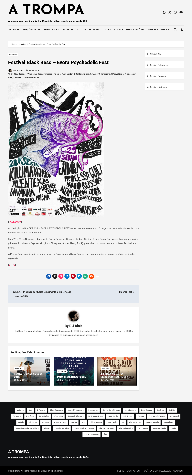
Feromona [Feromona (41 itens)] (17, 415)
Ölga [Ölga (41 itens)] (105, 433)
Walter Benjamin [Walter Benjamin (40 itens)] (159, 427)
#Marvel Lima (117, 74)
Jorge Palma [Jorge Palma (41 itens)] (44, 415)
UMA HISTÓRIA (135, 30)
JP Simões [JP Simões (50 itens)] (58, 415)
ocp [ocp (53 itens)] (83, 421)
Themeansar (57, 469)
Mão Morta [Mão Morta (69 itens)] (32, 421)
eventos (13, 54)
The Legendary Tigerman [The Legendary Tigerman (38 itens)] (84, 427)
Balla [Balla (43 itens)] (30, 409)
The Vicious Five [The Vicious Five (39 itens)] (126, 427)
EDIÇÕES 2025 (31, 30)
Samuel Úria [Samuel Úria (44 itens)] (168, 421)
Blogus (44, 469)
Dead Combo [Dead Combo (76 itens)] (146, 409)
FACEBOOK (15, 221)
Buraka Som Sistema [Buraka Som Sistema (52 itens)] (111, 409)
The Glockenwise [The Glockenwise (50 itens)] (61, 427)
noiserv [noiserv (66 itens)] (45, 421)
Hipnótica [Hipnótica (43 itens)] (30, 415)
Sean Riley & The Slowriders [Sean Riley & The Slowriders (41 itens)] (27, 427)
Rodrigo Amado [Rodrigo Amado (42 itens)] (152, 421)
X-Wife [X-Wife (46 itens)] (173, 427)
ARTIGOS (13, 30)
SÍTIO (12, 264)
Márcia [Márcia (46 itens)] (21, 421)
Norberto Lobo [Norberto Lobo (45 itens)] (60, 421)
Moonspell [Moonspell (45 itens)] (174, 415)
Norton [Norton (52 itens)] (74, 421)
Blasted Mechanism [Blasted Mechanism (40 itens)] (75, 409)
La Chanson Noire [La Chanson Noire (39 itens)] (95, 415)
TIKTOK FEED (90, 30)
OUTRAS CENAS (158, 30)
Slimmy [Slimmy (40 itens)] (46, 427)
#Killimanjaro (103, 74)
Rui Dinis (21, 70)
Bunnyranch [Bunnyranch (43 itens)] (93, 409)
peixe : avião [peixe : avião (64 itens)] (112, 421)
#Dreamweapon (45, 74)
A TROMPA (46, 11)
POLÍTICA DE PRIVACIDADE (157, 469)
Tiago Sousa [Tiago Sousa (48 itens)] (143, 427)
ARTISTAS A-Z (52, 30)
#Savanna (18, 77)
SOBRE (120, 469)
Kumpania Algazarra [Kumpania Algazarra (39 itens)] (75, 415)
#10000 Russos (18, 74)
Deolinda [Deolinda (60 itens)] (160, 409)
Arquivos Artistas (158, 87)
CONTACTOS (133, 469)
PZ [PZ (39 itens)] (123, 421)
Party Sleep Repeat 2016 (71, 377)
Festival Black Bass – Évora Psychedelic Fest (62, 62)
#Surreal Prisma (31, 77)
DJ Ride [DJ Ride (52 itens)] (172, 409)
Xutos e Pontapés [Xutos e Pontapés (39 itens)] (91, 433)
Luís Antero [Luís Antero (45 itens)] (128, 415)
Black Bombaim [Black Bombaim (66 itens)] (56, 409)
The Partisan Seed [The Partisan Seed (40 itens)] (106, 427)
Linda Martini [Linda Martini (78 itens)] (113, 415)
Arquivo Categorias (159, 65)
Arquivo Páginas (158, 76)
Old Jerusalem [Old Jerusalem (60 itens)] (96, 421)
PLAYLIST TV (71, 30)
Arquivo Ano (156, 54)
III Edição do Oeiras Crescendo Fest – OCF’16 (115, 376)
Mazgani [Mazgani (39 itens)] (140, 415)
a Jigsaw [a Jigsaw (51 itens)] (20, 409)
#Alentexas (31, 74)
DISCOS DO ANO (112, 30)
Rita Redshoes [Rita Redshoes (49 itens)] (135, 421)
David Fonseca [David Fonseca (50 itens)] (130, 409)
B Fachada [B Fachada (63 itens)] (41, 409)
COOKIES (178, 469)
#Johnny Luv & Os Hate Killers (75, 74)
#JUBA (93, 74)
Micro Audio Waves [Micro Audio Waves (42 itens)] (157, 415)
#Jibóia (57, 74)
